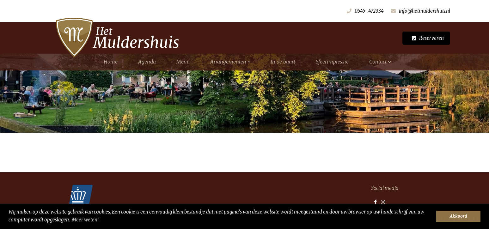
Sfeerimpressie (332, 61)
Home (111, 61)
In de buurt (283, 61)
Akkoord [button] (458, 216)
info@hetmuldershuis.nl (424, 11)
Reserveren (431, 38)
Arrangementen (230, 61)
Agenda (147, 61)
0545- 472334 (369, 11)
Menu (183, 61)
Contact (379, 61)
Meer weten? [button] (85, 220)
